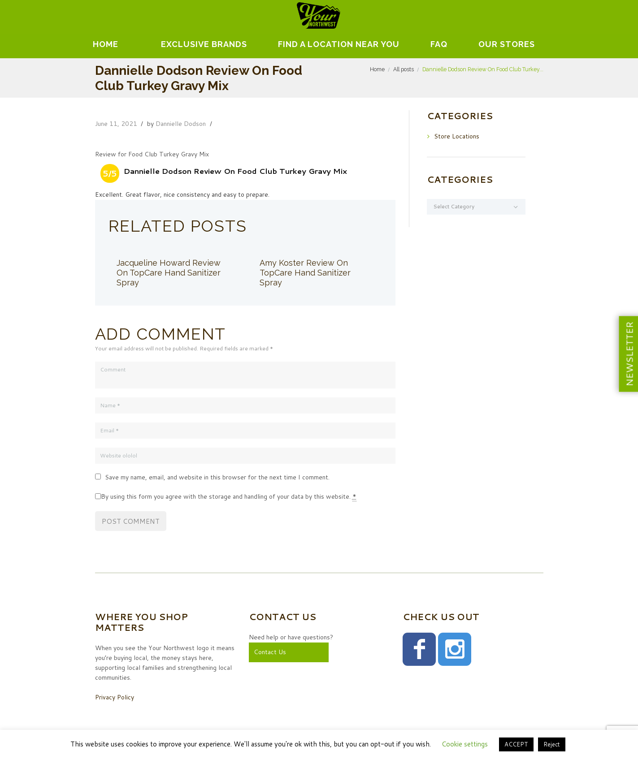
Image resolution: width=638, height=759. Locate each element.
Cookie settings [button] (465, 744)
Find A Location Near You (338, 44)
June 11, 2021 (116, 123)
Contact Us (270, 651)
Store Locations (456, 136)
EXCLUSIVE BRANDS (204, 44)
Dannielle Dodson (181, 123)
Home (105, 44)
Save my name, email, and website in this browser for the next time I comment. (217, 477)
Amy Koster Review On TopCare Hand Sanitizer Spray (305, 272)
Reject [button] (551, 744)
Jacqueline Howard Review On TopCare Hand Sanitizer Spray (169, 272)
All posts (403, 69)
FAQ (438, 44)
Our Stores (506, 44)
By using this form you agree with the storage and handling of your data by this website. (228, 496)
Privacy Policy (114, 697)
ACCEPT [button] (516, 744)
